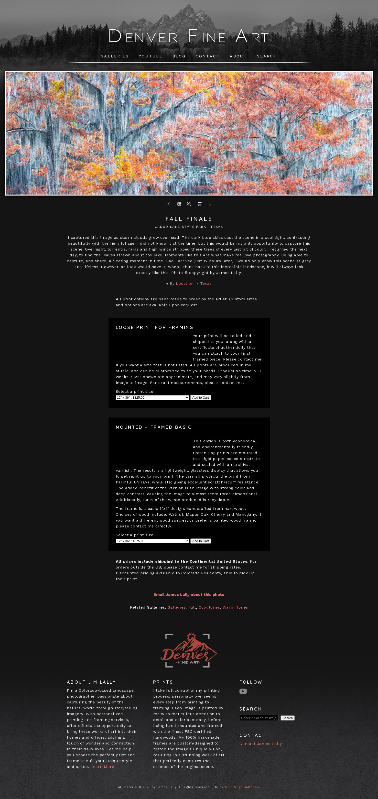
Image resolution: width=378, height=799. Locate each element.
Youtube (150, 56)
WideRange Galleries (241, 787)
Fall (192, 607)
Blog (179, 56)
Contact (208, 56)
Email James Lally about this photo (189, 594)
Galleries (115, 56)
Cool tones (209, 607)
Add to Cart (200, 397)
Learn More (102, 766)
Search (267, 56)
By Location (182, 283)
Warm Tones (235, 607)
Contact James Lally (260, 743)
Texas (206, 283)
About (238, 56)
